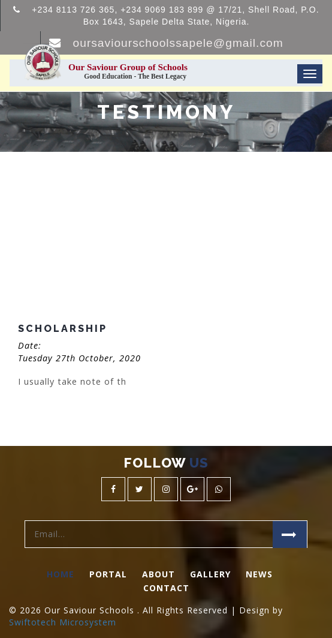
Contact (166, 588)
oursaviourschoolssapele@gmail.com (178, 43)
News (259, 574)
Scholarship (62, 328)
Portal (108, 574)
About (158, 574)
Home (60, 574)
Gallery (210, 574)
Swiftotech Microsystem (62, 622)
